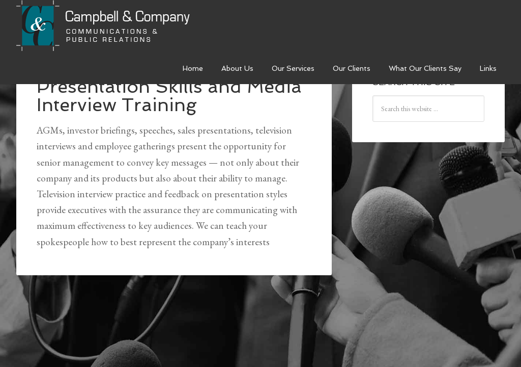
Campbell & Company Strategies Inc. (104, 26)
